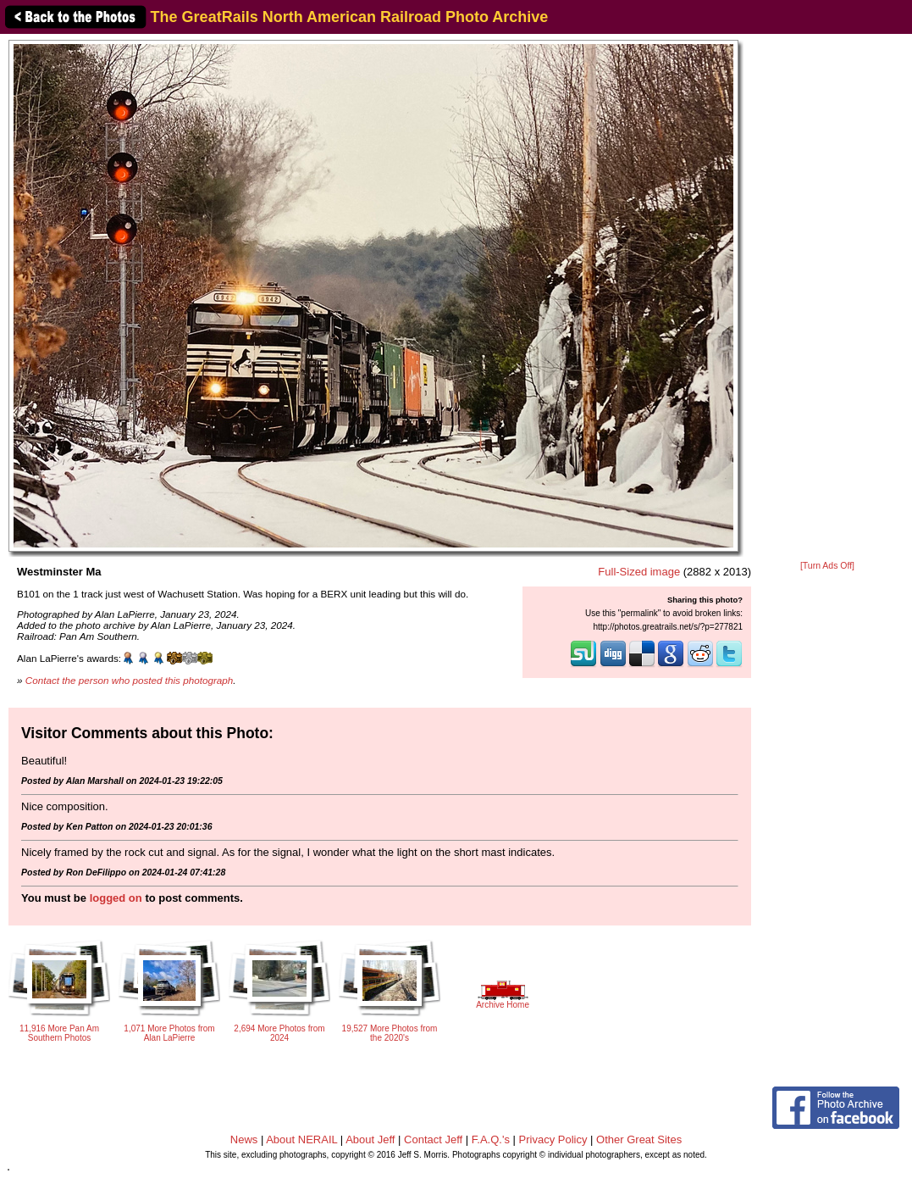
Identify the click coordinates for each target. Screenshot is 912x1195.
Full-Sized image (639, 571)
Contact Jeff (433, 1139)
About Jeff (370, 1139)
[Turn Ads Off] (827, 565)
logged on (116, 898)
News (244, 1139)
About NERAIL (301, 1139)
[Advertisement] (827, 298)
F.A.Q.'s (491, 1139)
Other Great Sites (639, 1139)
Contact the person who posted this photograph (129, 680)
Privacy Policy (553, 1139)
